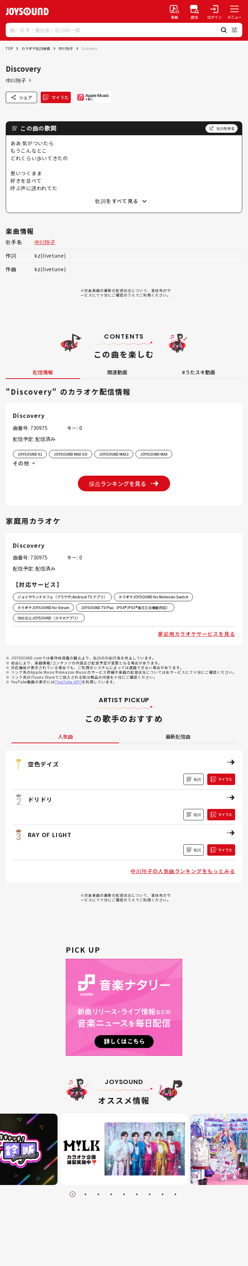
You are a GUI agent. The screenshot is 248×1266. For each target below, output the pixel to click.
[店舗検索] (194, 11)
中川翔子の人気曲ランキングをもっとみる (182, 871)
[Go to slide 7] (149, 1194)
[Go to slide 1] (72, 1194)
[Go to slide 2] (85, 1194)
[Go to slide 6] (137, 1194)
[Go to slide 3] (98, 1194)
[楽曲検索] (174, 11)
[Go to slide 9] (175, 1194)
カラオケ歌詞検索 (35, 48)
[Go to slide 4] (111, 1194)
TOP (9, 48)
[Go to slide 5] (124, 1194)
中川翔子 (66, 48)
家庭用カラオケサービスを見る (196, 633)
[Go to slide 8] (162, 1194)
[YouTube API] (68, 681)
